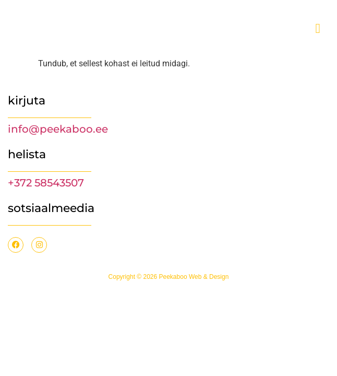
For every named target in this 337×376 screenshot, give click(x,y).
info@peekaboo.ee (58, 129)
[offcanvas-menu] (318, 29)
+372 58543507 (46, 183)
